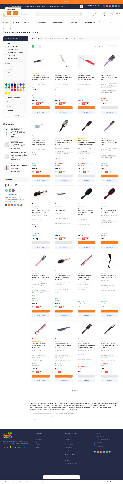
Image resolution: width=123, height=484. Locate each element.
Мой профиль (68, 458)
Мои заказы (68, 460)
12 (77, 395)
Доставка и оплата (40, 436)
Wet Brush (9, 75)
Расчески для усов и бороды (14, 52)
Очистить (16, 115)
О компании (39, 444)
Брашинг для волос (11, 47)
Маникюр (67, 439)
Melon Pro (9, 67)
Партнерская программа (71, 463)
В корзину (40, 108)
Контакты (38, 450)
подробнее (34, 420)
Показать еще (75, 390)
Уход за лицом (68, 442)
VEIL (7, 72)
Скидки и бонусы (40, 447)
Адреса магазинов (40, 442)
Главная (5, 28)
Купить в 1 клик (41, 112)
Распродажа (68, 436)
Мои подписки (68, 465)
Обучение (38, 439)
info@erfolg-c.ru (11, 194)
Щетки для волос (11, 58)
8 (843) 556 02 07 (92, 5)
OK (77, 477)
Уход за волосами (15, 28)
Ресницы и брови (69, 450)
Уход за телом (68, 447)
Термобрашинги (10, 55)
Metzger (8, 70)
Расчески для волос (11, 49)
